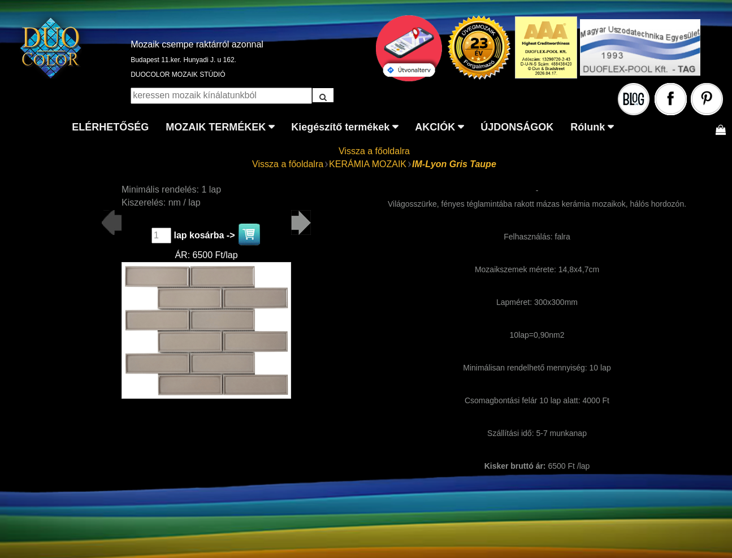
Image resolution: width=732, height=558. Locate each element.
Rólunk (587, 127)
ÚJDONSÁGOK (516, 127)
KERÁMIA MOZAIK (367, 164)
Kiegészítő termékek (340, 127)
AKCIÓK (435, 127)
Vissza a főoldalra (374, 151)
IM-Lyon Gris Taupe (454, 164)
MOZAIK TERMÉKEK (216, 127)
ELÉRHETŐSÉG (110, 127)
